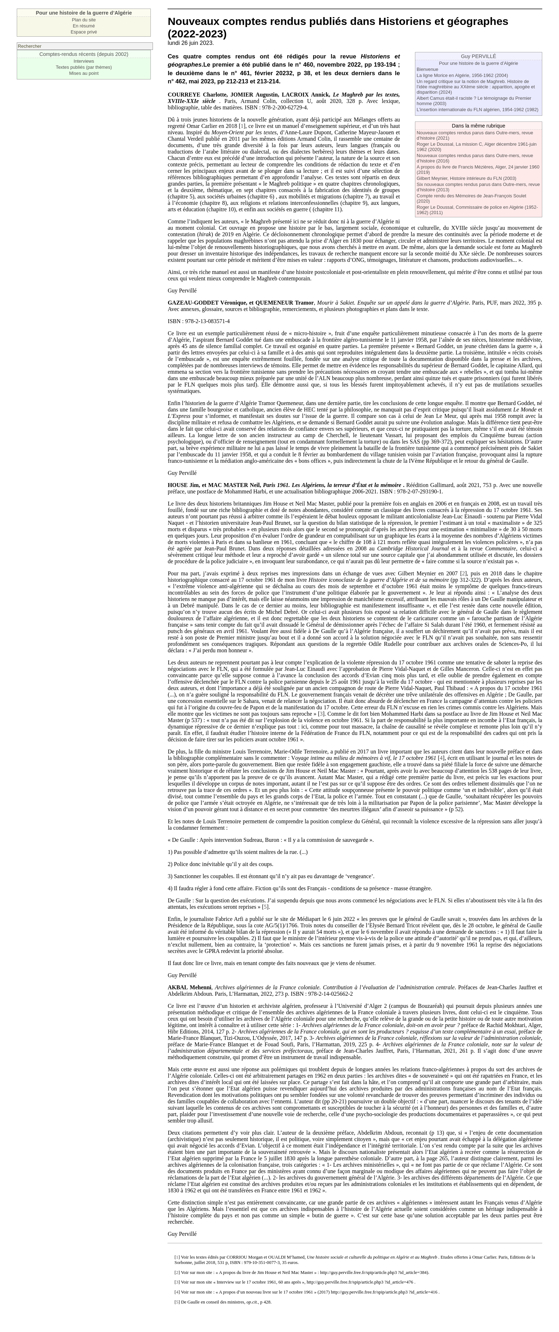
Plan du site (84, 19)
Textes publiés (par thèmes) (84, 67)
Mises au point (84, 73)
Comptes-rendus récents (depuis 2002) (83, 54)
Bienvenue (427, 69)
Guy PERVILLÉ (478, 56)
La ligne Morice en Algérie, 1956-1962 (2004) (462, 75)
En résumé (84, 25)
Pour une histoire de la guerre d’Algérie (478, 63)
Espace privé (84, 32)
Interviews (83, 61)
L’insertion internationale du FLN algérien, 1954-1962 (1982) (477, 109)
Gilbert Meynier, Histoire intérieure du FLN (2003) (467, 178)
